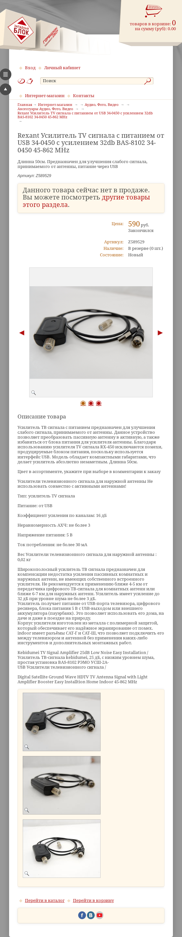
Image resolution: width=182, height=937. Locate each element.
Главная (25, 105)
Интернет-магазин (45, 95)
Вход (30, 67)
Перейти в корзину (93, 900)
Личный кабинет (62, 67)
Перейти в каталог (45, 900)
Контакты (83, 95)
